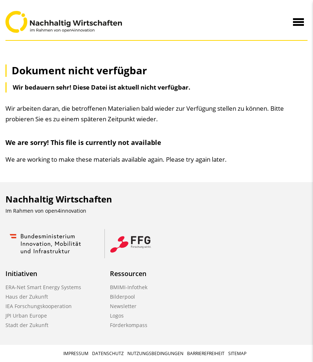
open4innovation (65, 210)
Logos (117, 315)
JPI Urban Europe (26, 315)
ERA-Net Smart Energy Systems (43, 287)
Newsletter (123, 306)
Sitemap (237, 353)
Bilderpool (122, 296)
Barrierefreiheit (206, 353)
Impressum (75, 353)
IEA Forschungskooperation (38, 306)
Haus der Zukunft (26, 296)
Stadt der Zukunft (26, 325)
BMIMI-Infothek (128, 287)
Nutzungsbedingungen (155, 353)
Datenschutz (108, 353)
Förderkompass (128, 325)
